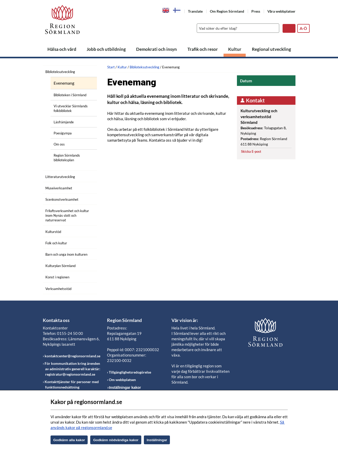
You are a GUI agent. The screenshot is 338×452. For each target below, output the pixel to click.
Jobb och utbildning (106, 49)
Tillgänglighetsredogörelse (130, 372)
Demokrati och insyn (156, 49)
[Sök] (236, 28)
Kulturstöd (53, 232)
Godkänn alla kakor (69, 440)
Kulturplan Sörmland (60, 266)
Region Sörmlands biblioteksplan (67, 157)
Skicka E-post (251, 151)
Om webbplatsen (122, 379)
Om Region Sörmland (227, 11)
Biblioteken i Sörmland (70, 95)
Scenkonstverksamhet (61, 199)
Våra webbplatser (281, 11)
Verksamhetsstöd (58, 289)
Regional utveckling (271, 49)
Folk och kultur (56, 243)
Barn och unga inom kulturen (66, 254)
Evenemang (64, 83)
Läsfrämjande (64, 122)
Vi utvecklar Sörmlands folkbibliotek (71, 108)
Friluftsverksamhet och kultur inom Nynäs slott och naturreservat (67, 215)
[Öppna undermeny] (89, 71)
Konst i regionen (57, 277)
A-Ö (303, 28)
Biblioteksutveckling (60, 72)
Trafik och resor (202, 49)
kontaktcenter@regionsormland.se (72, 356)
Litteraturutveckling (60, 177)
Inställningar (157, 440)
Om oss (59, 144)
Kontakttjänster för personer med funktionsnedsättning (72, 384)
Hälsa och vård (61, 49)
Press (255, 11)
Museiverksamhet (58, 188)
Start (111, 67)
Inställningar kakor (125, 387)
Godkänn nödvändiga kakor (115, 440)
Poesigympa (63, 133)
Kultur (234, 49)
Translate (195, 11)
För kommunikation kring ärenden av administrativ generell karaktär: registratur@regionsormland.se (72, 368)
